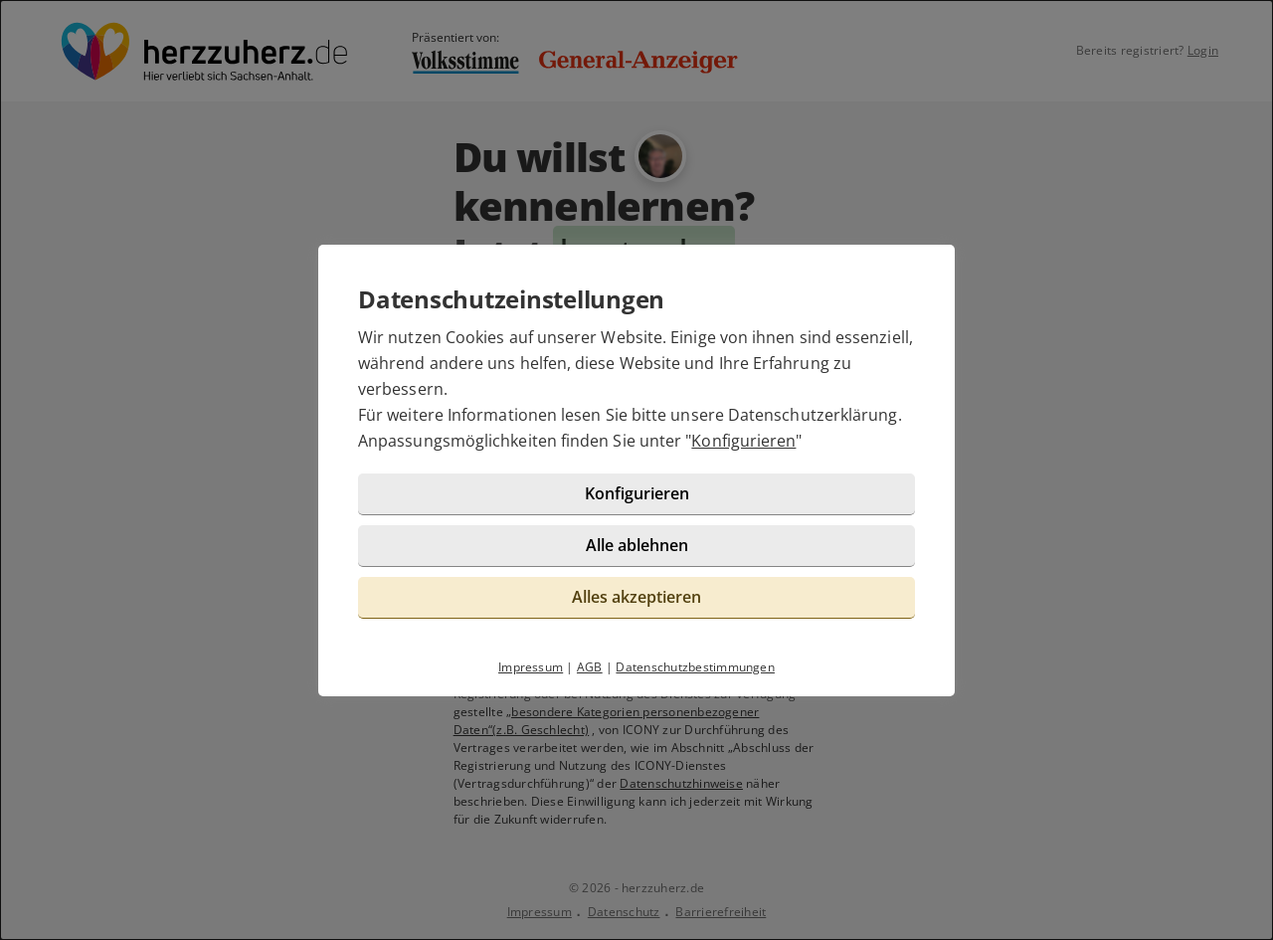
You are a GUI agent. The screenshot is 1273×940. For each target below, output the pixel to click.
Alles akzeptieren (636, 597)
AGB (590, 666)
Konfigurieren (743, 441)
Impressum (530, 666)
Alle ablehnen (637, 545)
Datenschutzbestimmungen (695, 666)
